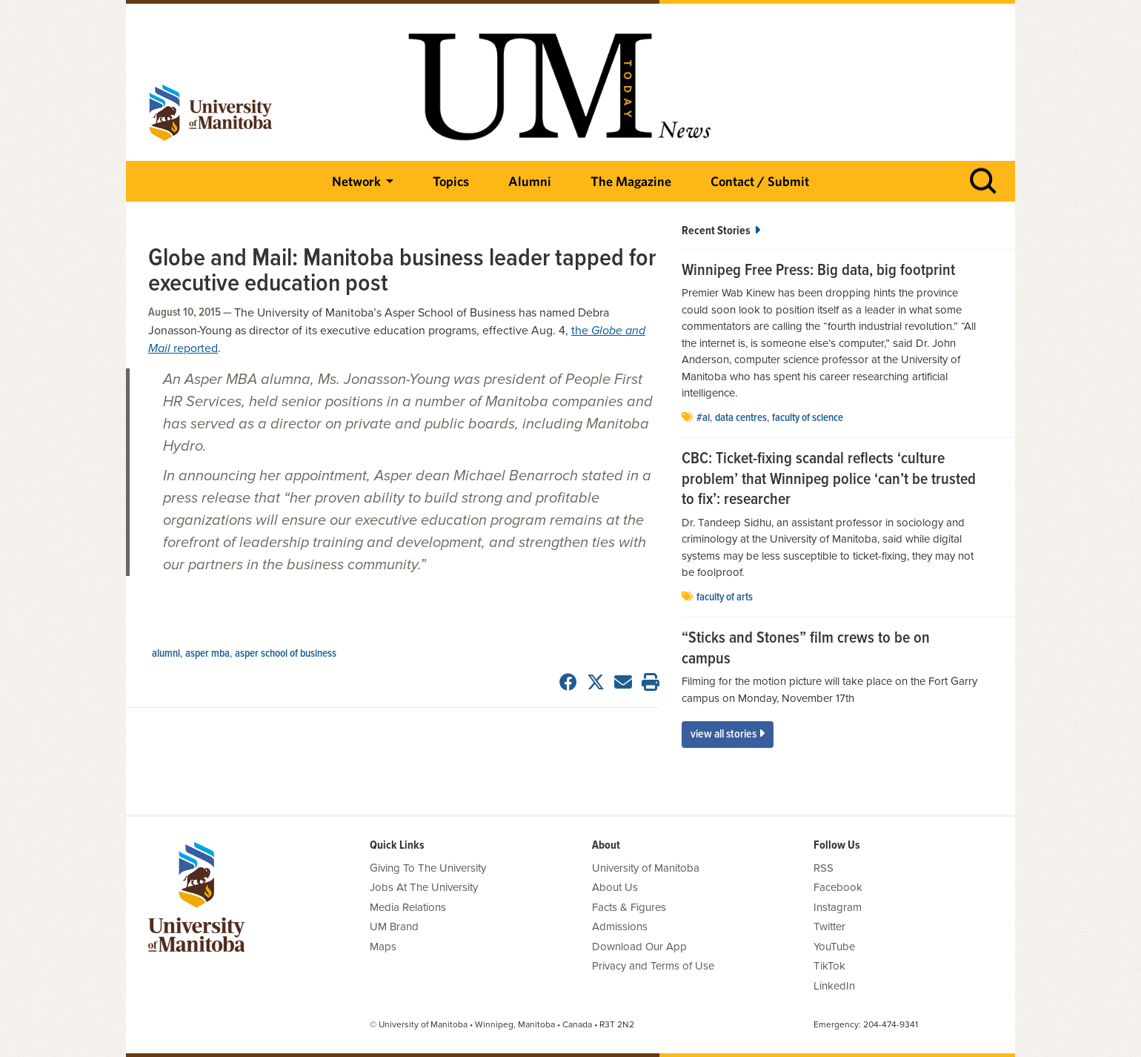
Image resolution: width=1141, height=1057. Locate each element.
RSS (824, 868)
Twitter (829, 926)
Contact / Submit (760, 181)
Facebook (838, 887)
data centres (741, 418)
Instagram (838, 907)
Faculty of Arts (724, 597)
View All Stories (728, 734)
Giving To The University (428, 868)
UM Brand (394, 926)
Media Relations (408, 907)
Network (356, 181)
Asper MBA (207, 653)
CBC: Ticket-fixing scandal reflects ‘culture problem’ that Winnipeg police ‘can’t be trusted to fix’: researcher (829, 480)
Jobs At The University (424, 887)
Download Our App (639, 946)
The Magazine (631, 181)
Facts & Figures (629, 907)
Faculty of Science (807, 418)
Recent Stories (721, 231)
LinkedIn (834, 986)
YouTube (834, 946)
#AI (703, 418)
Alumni (529, 181)
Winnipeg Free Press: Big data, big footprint (818, 271)
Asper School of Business (285, 653)
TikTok (829, 965)
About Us (615, 887)
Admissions (620, 926)
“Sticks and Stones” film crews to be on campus (806, 649)
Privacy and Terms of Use (653, 965)
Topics (451, 181)
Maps (383, 946)
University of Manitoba (645, 868)
